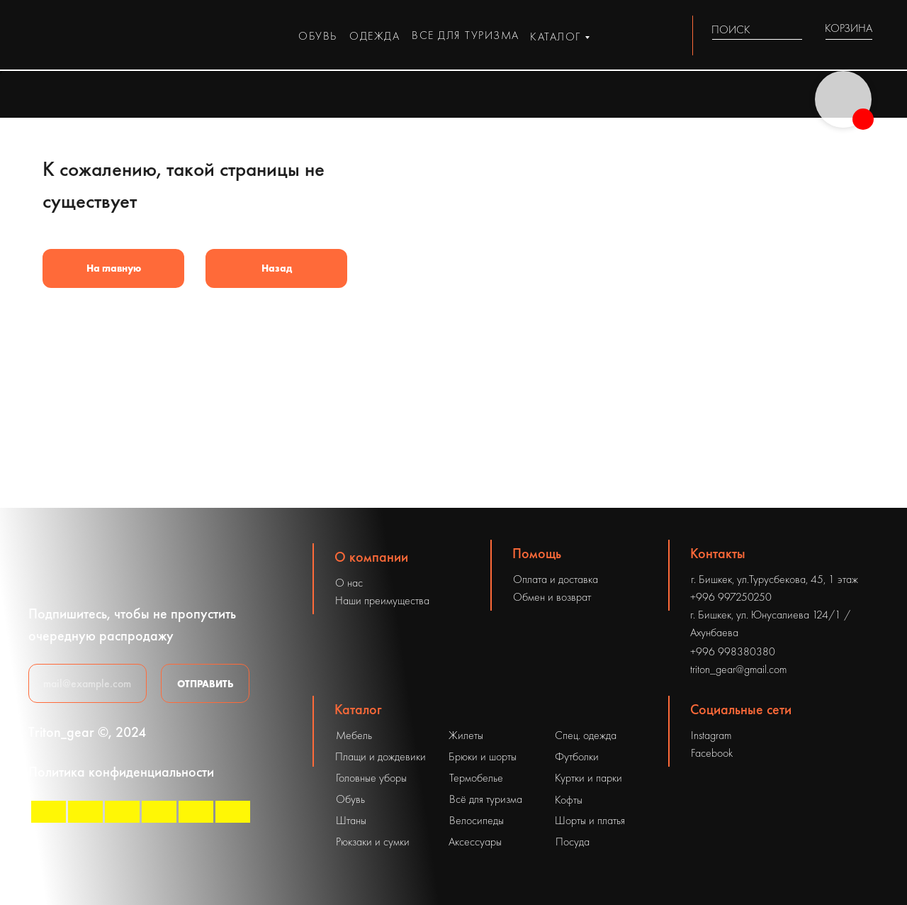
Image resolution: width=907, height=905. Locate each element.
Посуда (573, 841)
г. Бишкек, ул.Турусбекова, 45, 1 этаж (774, 579)
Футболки (577, 756)
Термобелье (476, 777)
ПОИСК (730, 29)
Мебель (354, 735)
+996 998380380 (732, 651)
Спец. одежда (585, 735)
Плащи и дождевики (380, 756)
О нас (349, 582)
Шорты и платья (590, 820)
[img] (794, 29)
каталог (555, 36)
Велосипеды (476, 820)
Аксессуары (475, 841)
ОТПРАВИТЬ (205, 683)
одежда (374, 35)
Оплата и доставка (555, 579)
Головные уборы (371, 777)
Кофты (568, 799)
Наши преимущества (382, 600)
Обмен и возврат (552, 596)
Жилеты (466, 735)
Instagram (711, 735)
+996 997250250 (731, 596)
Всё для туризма (485, 799)
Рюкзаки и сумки (373, 841)
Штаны (351, 820)
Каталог (358, 709)
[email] (87, 683)
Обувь (350, 799)
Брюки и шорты (483, 756)
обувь (317, 35)
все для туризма (465, 35)
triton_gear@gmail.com (738, 669)
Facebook (712, 752)
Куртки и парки (588, 777)
